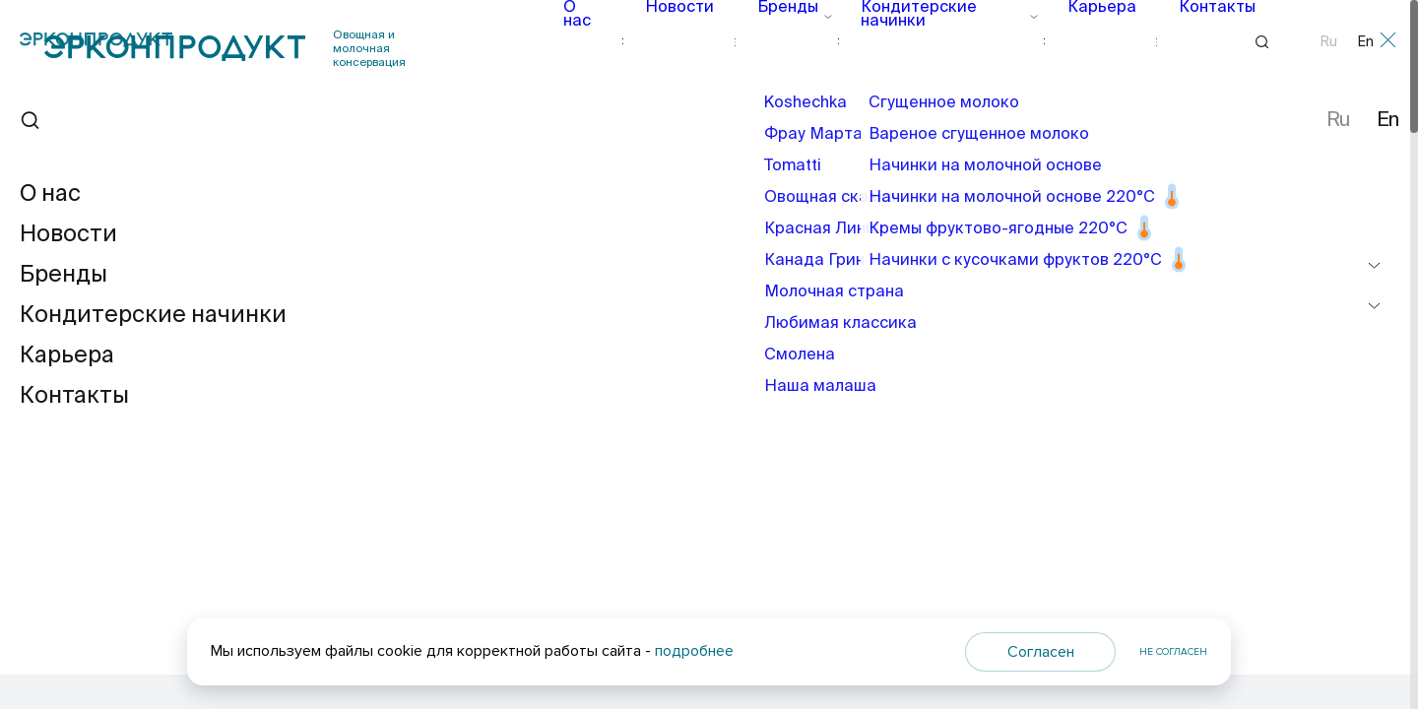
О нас (597, 41)
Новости (689, 41)
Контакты (1187, 41)
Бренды (788, 41)
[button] (1299, 469)
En (1366, 42)
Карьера (1084, 41)
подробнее (694, 651)
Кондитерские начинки (935, 41)
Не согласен (1173, 652)
